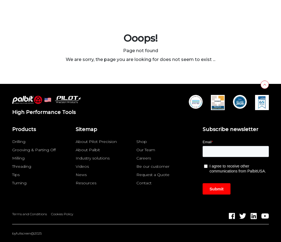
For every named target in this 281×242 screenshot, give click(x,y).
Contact (144, 183)
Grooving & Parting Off (34, 150)
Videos (82, 166)
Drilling (18, 141)
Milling (18, 158)
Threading (21, 166)
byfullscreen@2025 (27, 233)
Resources (86, 183)
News (81, 175)
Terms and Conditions (29, 214)
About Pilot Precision (96, 141)
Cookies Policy (62, 214)
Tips (16, 175)
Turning (19, 183)
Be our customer (152, 166)
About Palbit (88, 150)
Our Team (145, 150)
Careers (143, 158)
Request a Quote (152, 175)
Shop (141, 141)
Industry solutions (93, 158)
